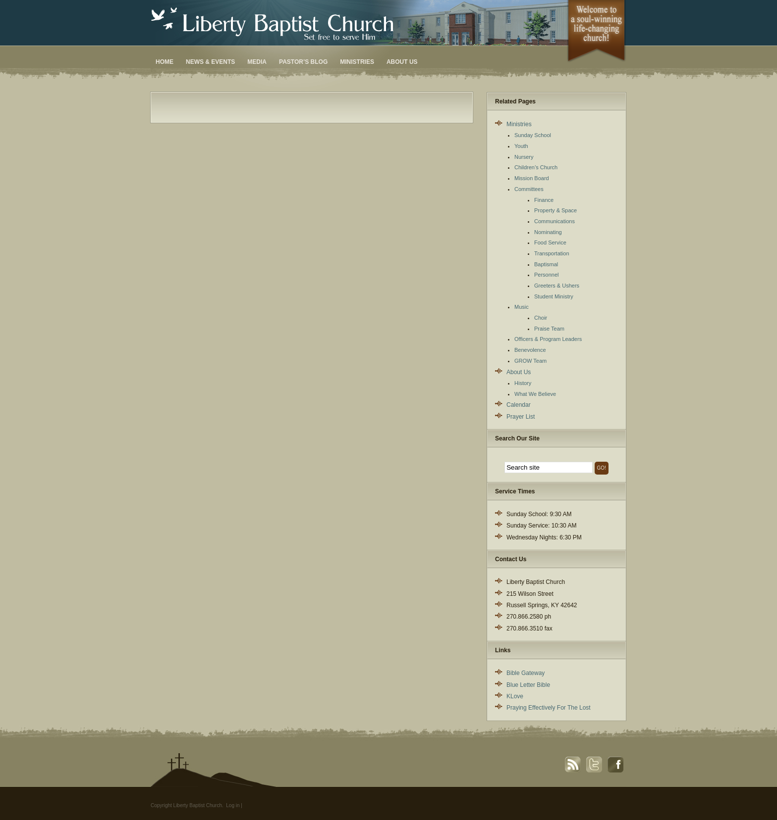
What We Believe (535, 394)
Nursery (524, 157)
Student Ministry (553, 296)
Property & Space (555, 210)
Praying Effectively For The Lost (548, 707)
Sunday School (532, 135)
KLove (514, 696)
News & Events (210, 61)
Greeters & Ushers (556, 286)
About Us (402, 61)
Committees (529, 189)
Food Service (550, 242)
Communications (554, 221)
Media (257, 61)
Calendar (518, 404)
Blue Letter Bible (528, 684)
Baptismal (546, 264)
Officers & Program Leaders (548, 339)
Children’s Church (535, 167)
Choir (540, 318)
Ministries (357, 61)
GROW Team (530, 361)
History (522, 383)
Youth (521, 146)
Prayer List (520, 416)
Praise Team (549, 329)
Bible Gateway (525, 673)
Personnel (546, 275)
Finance (544, 200)
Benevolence (530, 350)
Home (164, 61)
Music (521, 307)
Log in (232, 805)
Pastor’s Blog (303, 61)
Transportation (551, 253)
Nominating (548, 232)
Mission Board (531, 178)
